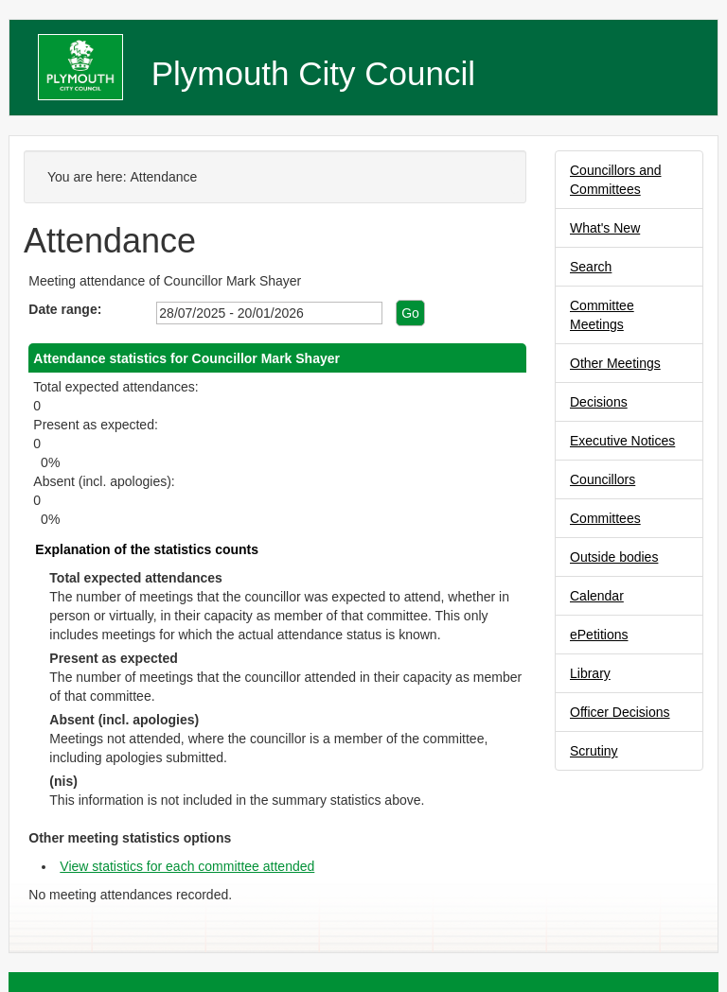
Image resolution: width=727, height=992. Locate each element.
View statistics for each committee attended (187, 866)
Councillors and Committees (616, 180)
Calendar (597, 595)
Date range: (64, 309)
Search (591, 266)
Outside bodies (614, 557)
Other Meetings (615, 363)
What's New (605, 227)
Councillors (602, 479)
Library (590, 673)
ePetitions (599, 634)
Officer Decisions (620, 712)
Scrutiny (594, 750)
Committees (605, 518)
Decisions (599, 401)
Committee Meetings (602, 315)
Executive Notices (622, 440)
